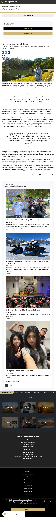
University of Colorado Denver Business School (25, 85)
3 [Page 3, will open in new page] (11, 385)
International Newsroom (12, 6)
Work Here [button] (27, 407)
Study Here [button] (9, 407)
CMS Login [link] (28, 510)
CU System (28, 477)
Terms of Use (28, 483)
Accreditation (28, 488)
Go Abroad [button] (45, 407)
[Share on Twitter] (6, 52)
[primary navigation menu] (53, 1)
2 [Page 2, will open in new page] (9, 385)
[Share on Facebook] (3, 52)
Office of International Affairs (11, 9)
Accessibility (28, 486)
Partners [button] (28, 422)
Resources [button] (9, 422)
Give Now (28, 494)
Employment (28, 491)
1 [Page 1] (6, 385)
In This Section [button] (28, 15)
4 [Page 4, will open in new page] (14, 385)
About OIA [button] (46, 422)
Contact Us (28, 471)
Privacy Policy (28, 480)
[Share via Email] (9, 52)
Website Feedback (28, 474)
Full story (8, 230)
